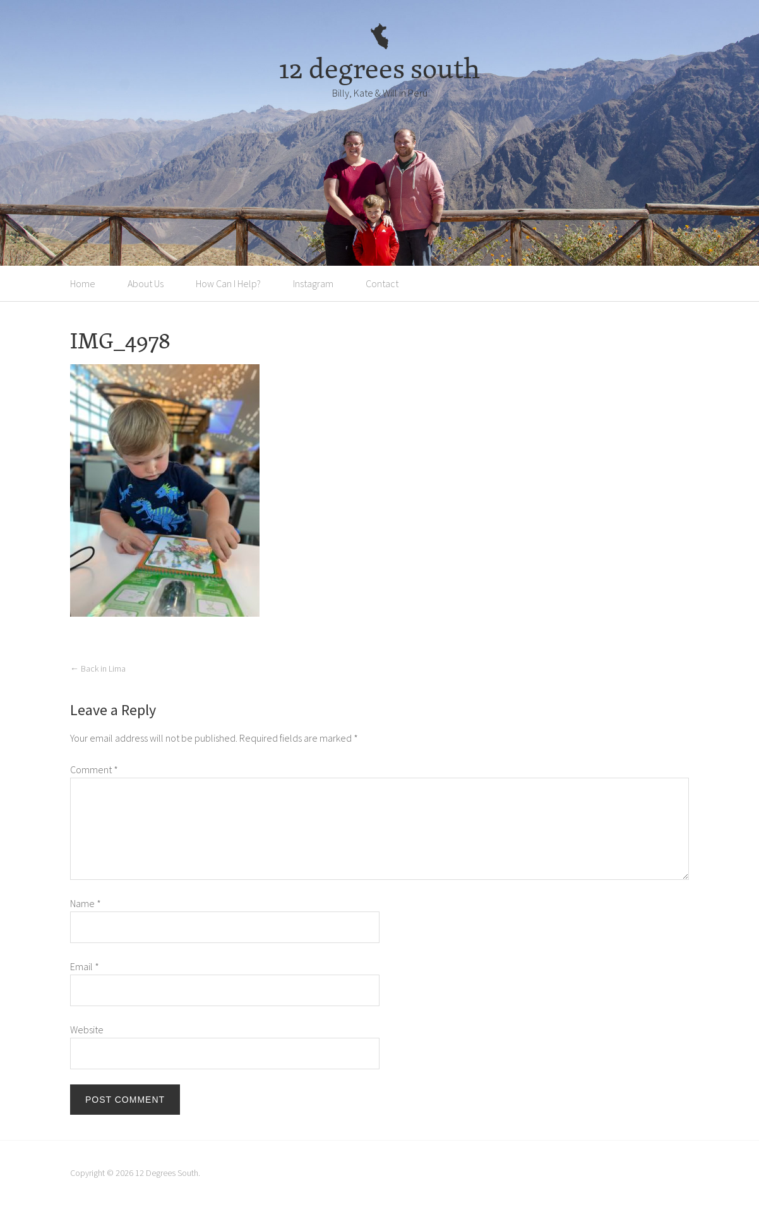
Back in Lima (98, 668)
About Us (146, 283)
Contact (382, 283)
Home (82, 283)
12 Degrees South (166, 1172)
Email (84, 966)
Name (85, 903)
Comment (94, 769)
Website (87, 1029)
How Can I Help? (228, 283)
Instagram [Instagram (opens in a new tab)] (313, 283)
